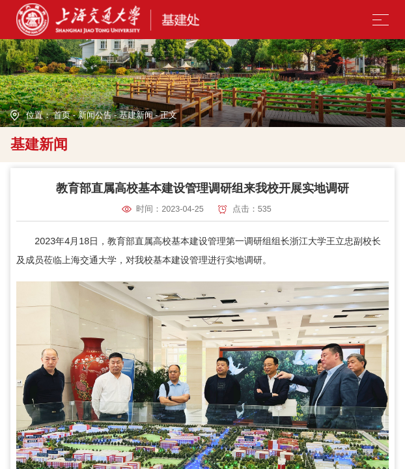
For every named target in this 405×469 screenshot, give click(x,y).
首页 (61, 115)
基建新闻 (136, 115)
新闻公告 (95, 115)
